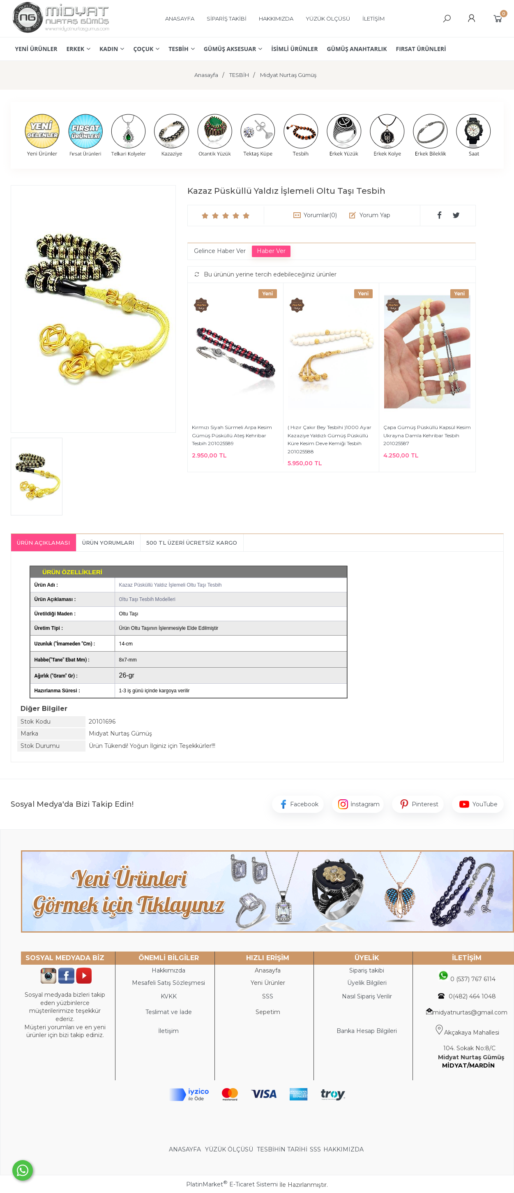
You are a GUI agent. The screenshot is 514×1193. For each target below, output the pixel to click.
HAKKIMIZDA (343, 1149)
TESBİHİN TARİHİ (282, 1149)
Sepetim (268, 1012)
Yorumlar (320, 215)
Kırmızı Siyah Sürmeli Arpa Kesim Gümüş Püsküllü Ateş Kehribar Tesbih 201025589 (232, 435)
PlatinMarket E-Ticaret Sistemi (232, 1184)
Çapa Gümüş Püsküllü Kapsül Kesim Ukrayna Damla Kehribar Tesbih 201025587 (427, 435)
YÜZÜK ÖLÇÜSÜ (229, 1149)
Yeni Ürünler (268, 982)
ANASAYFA (186, 1149)
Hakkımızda (168, 970)
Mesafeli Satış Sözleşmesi (168, 982)
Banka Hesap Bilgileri (367, 1031)
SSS (315, 1149)
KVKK (169, 996)
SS (269, 996)
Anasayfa (268, 970)
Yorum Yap (375, 215)
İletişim (168, 1031)
